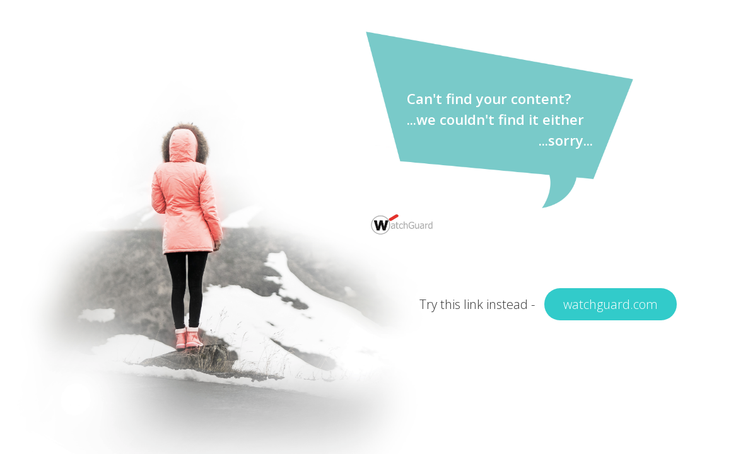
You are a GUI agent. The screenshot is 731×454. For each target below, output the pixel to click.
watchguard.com (610, 304)
